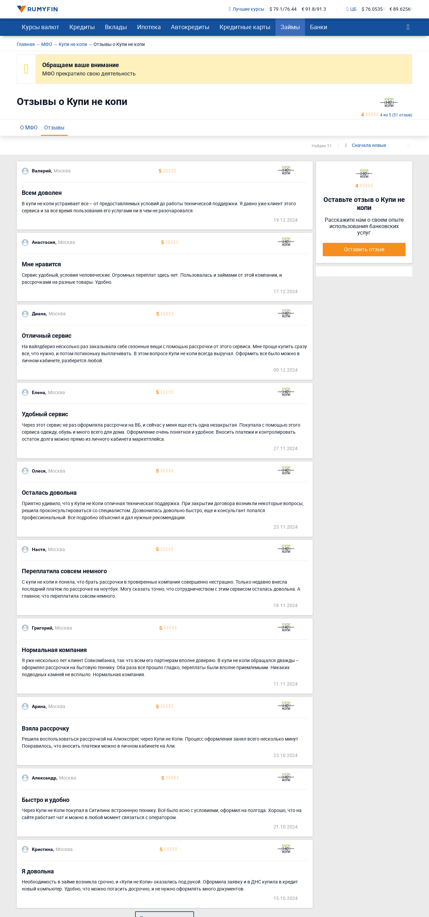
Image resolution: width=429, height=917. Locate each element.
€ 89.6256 (400, 9)
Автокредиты (190, 27)
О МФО (29, 127)
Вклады (116, 27)
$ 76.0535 (372, 9)
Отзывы (54, 127)
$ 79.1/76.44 (283, 9)
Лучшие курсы (246, 9)
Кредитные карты (245, 27)
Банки (318, 27)
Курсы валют (40, 27)
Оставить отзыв (364, 249)
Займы (290, 27)
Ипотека (149, 27)
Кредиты (82, 27)
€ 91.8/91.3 (314, 9)
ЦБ (352, 9)
